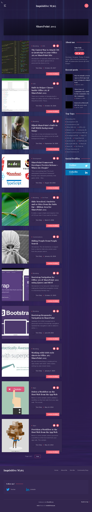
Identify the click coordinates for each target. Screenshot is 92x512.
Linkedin (31, 489)
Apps (34, 388)
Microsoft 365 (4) (72, 143)
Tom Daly (78, 48)
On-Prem (45, 197)
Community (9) (81, 130)
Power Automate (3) (73, 149)
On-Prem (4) (79, 146)
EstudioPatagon (50, 505)
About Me (64, 470)
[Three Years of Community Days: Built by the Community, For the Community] (69, 91)
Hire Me (72, 470)
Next (37, 456)
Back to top (85, 502)
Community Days (82, 470)
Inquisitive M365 (46, 6)
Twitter (11, 489)
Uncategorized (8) (72, 135)
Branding (36, 46)
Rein (38, 505)
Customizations (38, 237)
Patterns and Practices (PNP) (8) (77, 132)
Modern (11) (70, 130)
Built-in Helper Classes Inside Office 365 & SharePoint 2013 (42, 90)
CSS (43, 46)
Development (37, 158)
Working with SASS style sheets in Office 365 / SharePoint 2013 (43, 355)
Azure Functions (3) (73, 152)
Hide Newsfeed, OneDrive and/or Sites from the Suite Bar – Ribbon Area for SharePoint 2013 (44, 205)
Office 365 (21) (71, 127)
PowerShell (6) (79, 138)
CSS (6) (69, 138)
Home (56, 470)
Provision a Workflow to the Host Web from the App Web (45, 430)
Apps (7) (83, 135)
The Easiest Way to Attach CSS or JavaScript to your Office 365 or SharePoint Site (45, 52)
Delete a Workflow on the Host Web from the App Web (45, 393)
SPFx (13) (82, 127)
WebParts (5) (82, 141)
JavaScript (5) (71, 141)
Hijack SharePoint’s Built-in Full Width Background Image (45, 128)
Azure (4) (69, 146)
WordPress (50, 502)
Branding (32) (71, 119)
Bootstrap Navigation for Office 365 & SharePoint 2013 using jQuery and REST (45, 280)
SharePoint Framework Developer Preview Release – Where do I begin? (45, 165)
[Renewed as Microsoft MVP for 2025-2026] (69, 104)
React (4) (83, 143)
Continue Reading (53, 73)
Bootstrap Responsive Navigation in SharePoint (43, 316)
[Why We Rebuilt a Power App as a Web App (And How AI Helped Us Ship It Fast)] (69, 77)
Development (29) (72, 122)
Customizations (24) (73, 124)
